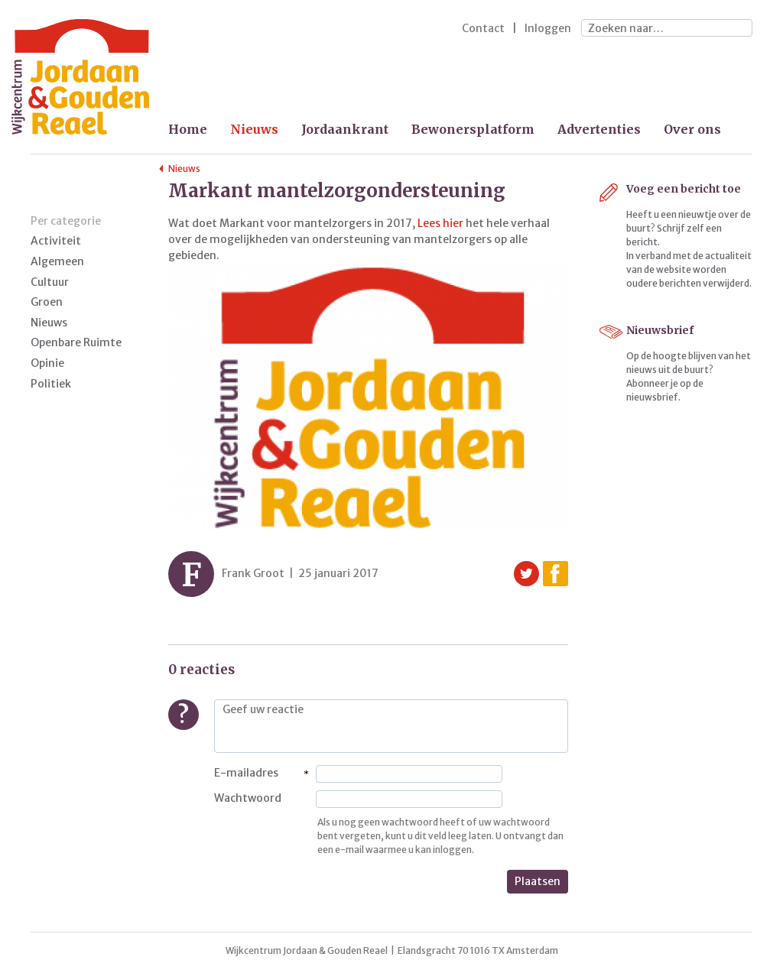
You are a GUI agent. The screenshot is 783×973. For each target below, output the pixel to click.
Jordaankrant (344, 129)
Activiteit (56, 241)
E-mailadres (246, 773)
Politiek (51, 384)
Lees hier (441, 223)
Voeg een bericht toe (683, 189)
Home (187, 129)
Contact (483, 28)
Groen (47, 302)
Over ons (692, 129)
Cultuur (50, 282)
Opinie (47, 363)
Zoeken (737, 29)
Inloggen (548, 28)
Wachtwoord (247, 798)
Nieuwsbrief (660, 330)
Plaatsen (537, 881)
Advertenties (599, 129)
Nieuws (254, 129)
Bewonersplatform (472, 129)
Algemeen (57, 261)
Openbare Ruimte (76, 342)
